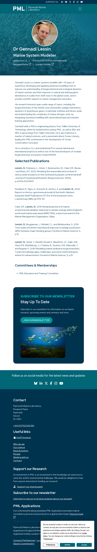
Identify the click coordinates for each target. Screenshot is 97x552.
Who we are (19, 444)
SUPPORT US (52, 2)
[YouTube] (82, 2)
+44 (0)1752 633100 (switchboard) (49, 60)
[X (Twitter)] (70, 2)
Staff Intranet (22, 437)
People (16, 454)
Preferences (50, 545)
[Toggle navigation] (80, 9)
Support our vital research (30, 486)
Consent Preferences (24, 540)
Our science (19, 447)
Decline (67, 545)
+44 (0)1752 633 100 (23, 425)
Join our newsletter (36, 320)
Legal (40, 540)
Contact (17, 460)
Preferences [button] (48, 539)
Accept (84, 545)
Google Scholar (44, 64)
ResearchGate (22, 64)
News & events (20, 450)
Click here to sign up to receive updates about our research (42, 498)
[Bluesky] (66, 2)
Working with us (21, 457)
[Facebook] (74, 2)
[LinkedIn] (62, 2)
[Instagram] (77, 2)
